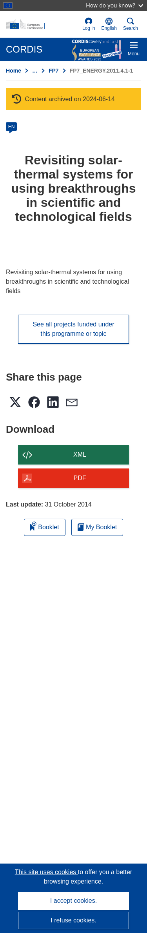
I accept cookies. (73, 900)
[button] (109, 24)
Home (13, 70)
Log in (88, 24)
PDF (80, 478)
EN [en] (11, 126)
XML (79, 454)
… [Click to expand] (35, 70)
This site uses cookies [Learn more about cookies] (46, 872)
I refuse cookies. (73, 920)
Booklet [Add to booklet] (44, 525)
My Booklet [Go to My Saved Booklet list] (97, 527)
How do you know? (114, 5)
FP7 (54, 70)
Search (130, 24)
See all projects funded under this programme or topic (73, 329)
